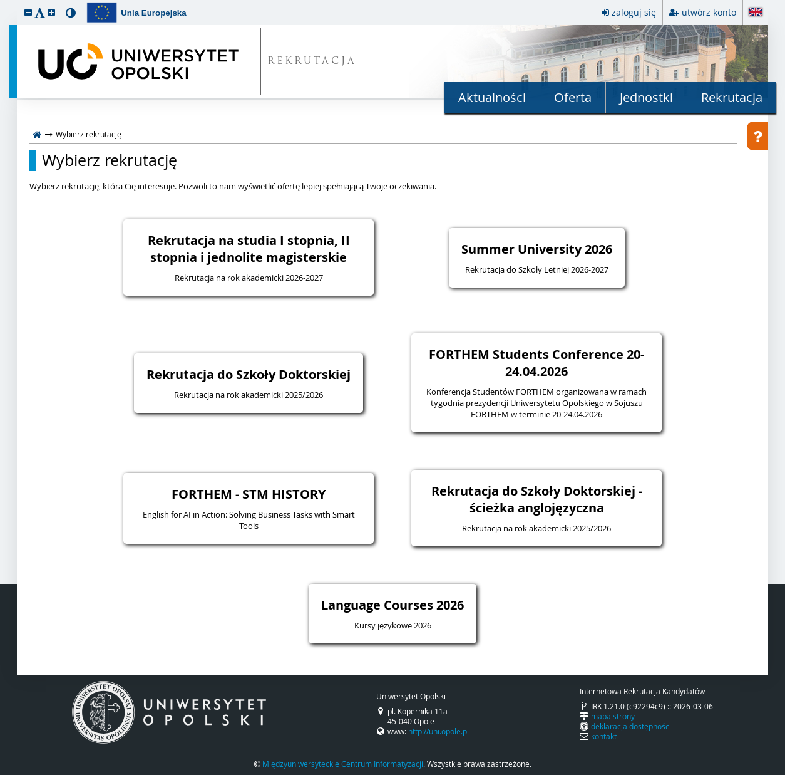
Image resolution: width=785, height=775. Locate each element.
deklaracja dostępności (631, 726)
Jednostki (646, 97)
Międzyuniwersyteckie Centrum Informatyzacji (342, 764)
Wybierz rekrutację (109, 160)
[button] (28, 12)
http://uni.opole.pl (438, 731)
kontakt (604, 736)
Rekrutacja (731, 97)
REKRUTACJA (312, 61)
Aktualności (492, 97)
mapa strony (613, 716)
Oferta (573, 97)
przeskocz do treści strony (3, 3)
